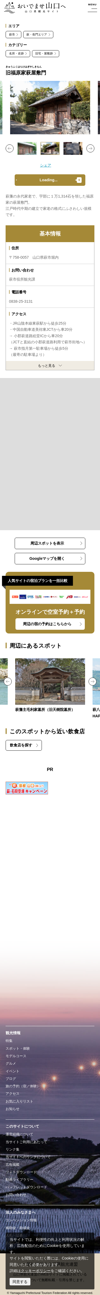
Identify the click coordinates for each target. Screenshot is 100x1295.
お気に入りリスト (19, 1101)
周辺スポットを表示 (47, 543)
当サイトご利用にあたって (26, 1142)
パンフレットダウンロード (26, 1187)
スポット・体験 (18, 1048)
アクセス (12, 1094)
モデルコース (16, 1056)
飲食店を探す (21, 745)
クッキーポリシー (36, 1271)
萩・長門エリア (36, 34)
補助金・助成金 (18, 1228)
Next (90, 148)
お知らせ (12, 1109)
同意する (20, 1282)
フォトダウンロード (21, 1172)
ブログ (11, 1079)
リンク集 (12, 1149)
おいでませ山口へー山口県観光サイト (33, 8)
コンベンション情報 (21, 1220)
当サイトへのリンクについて (28, 1157)
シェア (45, 165)
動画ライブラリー (19, 1180)
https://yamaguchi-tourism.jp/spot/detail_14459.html (50, 685)
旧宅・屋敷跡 (44, 53)
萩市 (12, 34)
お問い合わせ (16, 1195)
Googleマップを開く (47, 558)
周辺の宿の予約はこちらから (47, 624)
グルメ (11, 1063)
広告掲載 (12, 1165)
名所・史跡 (16, 53)
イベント (12, 1071)
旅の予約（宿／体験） (23, 1086)
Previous (10, 148)
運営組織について (19, 1134)
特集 (9, 1041)
